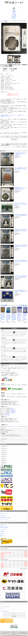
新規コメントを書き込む (21, 146)
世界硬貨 (5, 20)
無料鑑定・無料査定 (4, 527)
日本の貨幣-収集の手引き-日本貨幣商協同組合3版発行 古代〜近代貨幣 (2, 317)
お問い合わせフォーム (11, 426)
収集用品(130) (4, 458)
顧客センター (14, 17)
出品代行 (2, 533)
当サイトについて (3, 513)
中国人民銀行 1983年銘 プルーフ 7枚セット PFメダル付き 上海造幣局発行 (21, 204)
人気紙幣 (14, 11)
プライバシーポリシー (4, 519)
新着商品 (14, 10)
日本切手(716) (4, 450)
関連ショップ (2, 535)
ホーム (1, 20)
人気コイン (14, 12)
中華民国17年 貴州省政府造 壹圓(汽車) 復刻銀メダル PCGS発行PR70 (21, 246)
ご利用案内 (14, 16)
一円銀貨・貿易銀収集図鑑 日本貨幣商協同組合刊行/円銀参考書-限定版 (14, 317)
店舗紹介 (14, 18)
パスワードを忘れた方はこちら (4, 611)
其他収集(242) (4, 462)
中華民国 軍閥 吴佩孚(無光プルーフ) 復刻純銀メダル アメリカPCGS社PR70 (21, 154)
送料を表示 (13, 409)
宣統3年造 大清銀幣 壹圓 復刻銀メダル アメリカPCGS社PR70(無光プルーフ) (21, 261)
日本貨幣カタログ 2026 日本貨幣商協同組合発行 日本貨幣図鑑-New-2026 (8, 317)
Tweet (2, 440)
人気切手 (14, 13)
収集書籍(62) (3, 460)
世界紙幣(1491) (4, 452)
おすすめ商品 (4, 305)
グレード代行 (2, 529)
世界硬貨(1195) (4, 454)
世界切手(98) (3, 456)
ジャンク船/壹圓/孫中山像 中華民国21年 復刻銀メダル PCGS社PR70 (21, 169)
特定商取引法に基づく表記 (5, 517)
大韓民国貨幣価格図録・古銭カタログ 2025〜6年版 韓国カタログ (25, 317)
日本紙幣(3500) (4, 446)
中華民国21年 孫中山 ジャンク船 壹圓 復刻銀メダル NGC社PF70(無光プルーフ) (21, 188)
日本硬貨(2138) (4, 448)
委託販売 (2, 531)
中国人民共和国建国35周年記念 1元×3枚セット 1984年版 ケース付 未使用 (21, 291)
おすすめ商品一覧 (23, 305)
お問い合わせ (2, 515)
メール (17, 426)
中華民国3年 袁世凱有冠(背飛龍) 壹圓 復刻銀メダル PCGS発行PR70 (21, 230)
